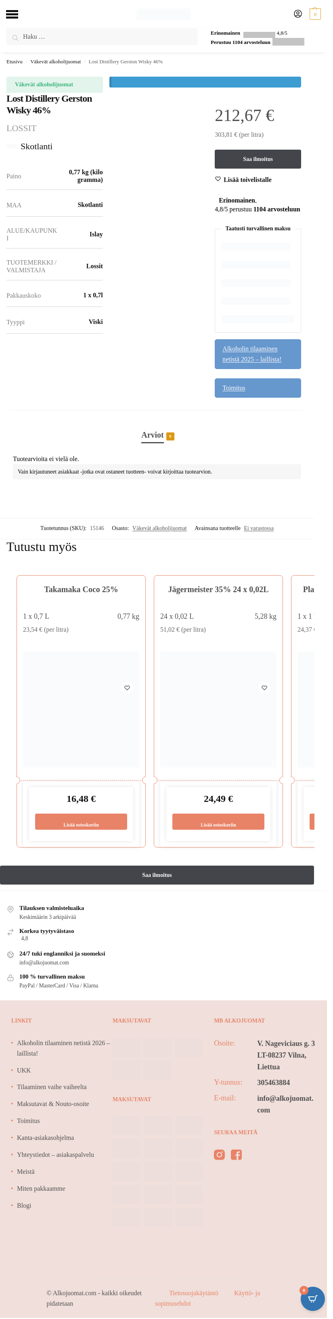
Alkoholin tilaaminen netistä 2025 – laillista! (251, 354)
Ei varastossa (258, 529)
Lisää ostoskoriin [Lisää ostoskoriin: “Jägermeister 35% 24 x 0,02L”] (218, 822)
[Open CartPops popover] (313, 1299)
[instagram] (219, 1157)
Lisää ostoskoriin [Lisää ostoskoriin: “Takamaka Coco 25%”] (81, 822)
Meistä (26, 1172)
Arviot (152, 436)
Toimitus (233, 388)
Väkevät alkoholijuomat (55, 61)
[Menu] (18, 14)
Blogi (24, 1206)
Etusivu (14, 61)
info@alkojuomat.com (285, 1105)
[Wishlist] (248, 180)
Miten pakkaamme (41, 1189)
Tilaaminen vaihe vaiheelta (52, 1088)
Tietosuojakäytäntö (194, 1294)
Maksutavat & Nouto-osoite (53, 1105)
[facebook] (236, 1157)
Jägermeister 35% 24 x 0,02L (218, 589)
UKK (24, 1071)
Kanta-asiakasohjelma (45, 1138)
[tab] (157, 426)
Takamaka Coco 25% (81, 589)
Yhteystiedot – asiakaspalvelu (55, 1155)
